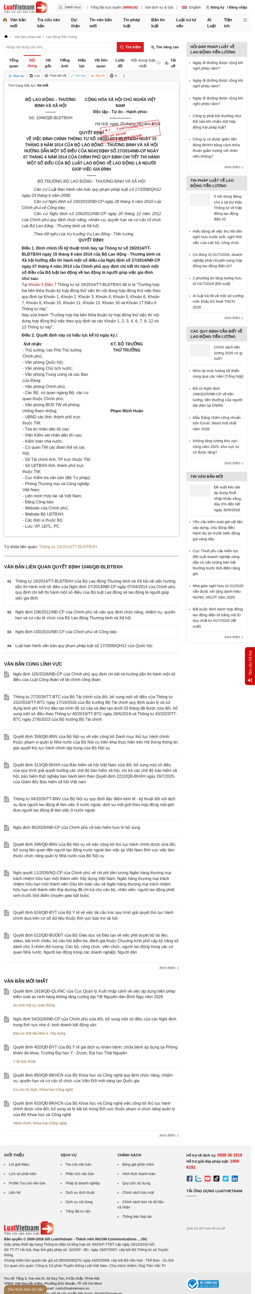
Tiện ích (228, 23)
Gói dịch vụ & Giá (159, 7)
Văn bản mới (18, 23)
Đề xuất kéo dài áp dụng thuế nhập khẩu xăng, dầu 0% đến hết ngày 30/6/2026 (228, 498)
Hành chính (22, 1123)
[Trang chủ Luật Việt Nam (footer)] (29, 1234)
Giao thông (46, 1005)
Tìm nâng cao (165, 47)
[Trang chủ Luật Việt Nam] (26, 7)
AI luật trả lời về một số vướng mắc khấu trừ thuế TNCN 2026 (218, 301)
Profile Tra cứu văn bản (27, 1183)
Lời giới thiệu (19, 1164)
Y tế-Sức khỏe (24, 1061)
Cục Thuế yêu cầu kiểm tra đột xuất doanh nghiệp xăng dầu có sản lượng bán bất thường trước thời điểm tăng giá (216, 562)
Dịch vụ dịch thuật (80, 1192)
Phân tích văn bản (79, 1174)
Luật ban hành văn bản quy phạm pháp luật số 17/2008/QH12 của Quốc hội (83, 646)
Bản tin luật (158, 23)
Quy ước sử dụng (136, 1183)
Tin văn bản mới (100, 23)
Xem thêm (169, 968)
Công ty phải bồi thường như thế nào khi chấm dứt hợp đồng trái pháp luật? (217, 121)
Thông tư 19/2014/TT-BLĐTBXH (68, 547)
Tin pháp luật (131, 23)
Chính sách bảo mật (138, 1192)
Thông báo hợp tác (137, 1217)
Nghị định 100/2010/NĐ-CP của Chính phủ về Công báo (66, 632)
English (191, 7)
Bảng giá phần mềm (138, 1164)
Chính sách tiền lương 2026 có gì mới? (228, 353)
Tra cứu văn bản (48, 23)
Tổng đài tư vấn (77, 1211)
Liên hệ (14, 1192)
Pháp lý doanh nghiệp (82, 1183)
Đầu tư (18, 1033)
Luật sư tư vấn (186, 23)
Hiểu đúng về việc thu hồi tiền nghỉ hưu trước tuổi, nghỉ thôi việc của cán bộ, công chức (217, 237)
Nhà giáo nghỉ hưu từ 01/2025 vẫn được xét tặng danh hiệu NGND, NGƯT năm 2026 (218, 591)
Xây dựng (57, 1033)
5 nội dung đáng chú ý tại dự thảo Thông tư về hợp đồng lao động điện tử (228, 207)
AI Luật (211, 23)
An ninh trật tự (24, 1005)
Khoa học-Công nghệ (56, 1089)
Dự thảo (75, 23)
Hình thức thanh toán (138, 1174)
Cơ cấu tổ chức (25, 1089)
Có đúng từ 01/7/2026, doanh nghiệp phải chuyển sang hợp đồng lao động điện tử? (217, 260)
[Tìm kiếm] (130, 47)
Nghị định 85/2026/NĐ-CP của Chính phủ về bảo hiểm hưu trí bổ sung (76, 827)
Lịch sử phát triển (22, 1174)
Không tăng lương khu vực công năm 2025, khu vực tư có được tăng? (216, 446)
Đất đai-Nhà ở (37, 1033)
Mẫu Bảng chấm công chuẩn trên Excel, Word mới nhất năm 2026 (217, 423)
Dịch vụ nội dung (78, 1202)
